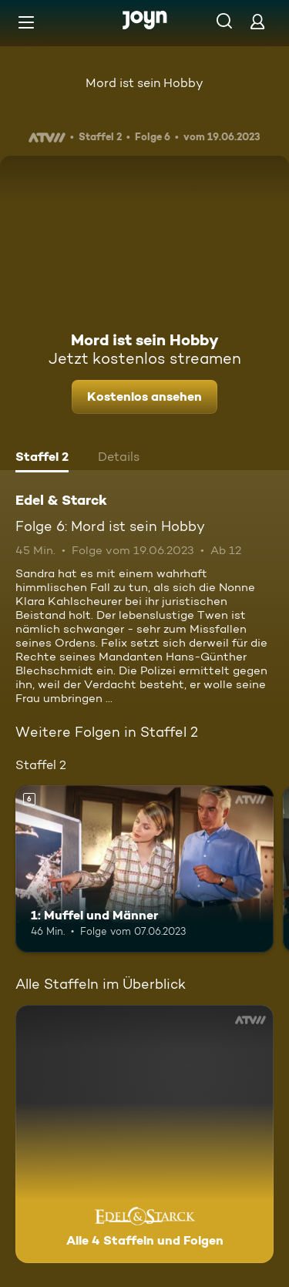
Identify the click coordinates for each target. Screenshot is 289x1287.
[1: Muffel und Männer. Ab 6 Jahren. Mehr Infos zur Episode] (144, 869)
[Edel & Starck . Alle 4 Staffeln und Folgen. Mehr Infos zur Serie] (144, 1134)
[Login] (257, 21)
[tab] (42, 458)
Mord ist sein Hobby (144, 83)
